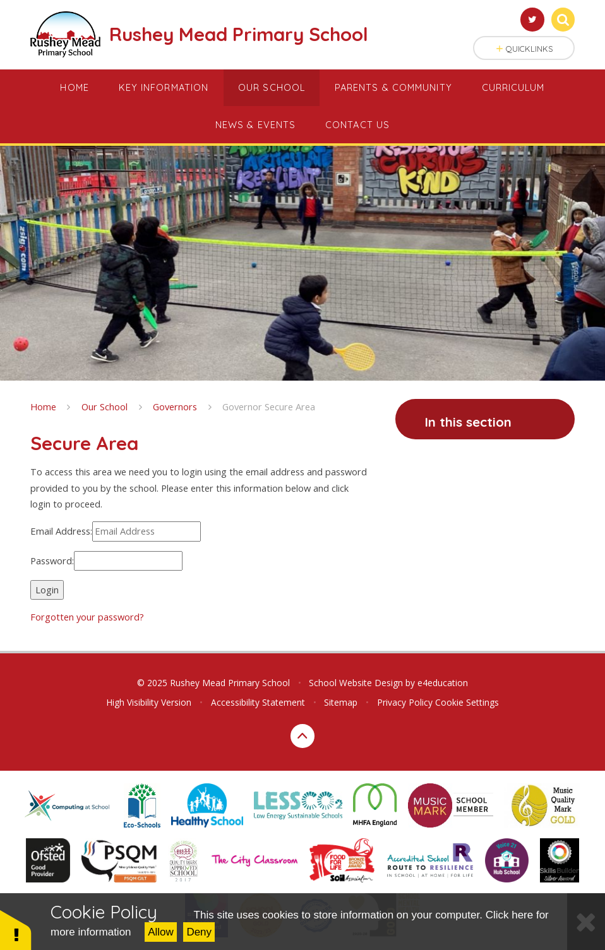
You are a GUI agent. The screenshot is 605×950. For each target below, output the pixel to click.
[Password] (128, 561)
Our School (104, 406)
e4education (442, 683)
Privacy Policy (405, 702)
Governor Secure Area (268, 406)
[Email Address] (146, 531)
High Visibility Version (148, 702)
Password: (52, 560)
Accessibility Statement (258, 702)
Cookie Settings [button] (467, 702)
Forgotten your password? (87, 616)
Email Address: (61, 531)
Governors (175, 406)
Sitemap (340, 702)
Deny (199, 932)
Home (43, 406)
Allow (161, 932)
